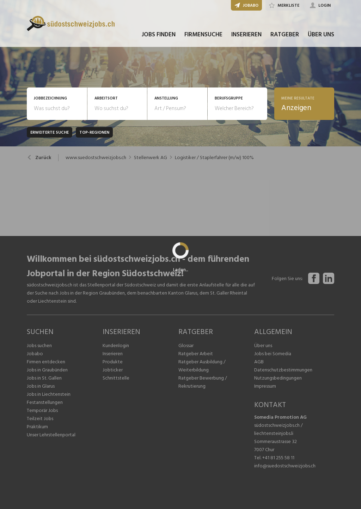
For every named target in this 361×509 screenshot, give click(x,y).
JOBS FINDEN (159, 35)
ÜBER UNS (321, 35)
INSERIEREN (246, 35)
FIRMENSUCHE (203, 35)
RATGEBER (284, 35)
